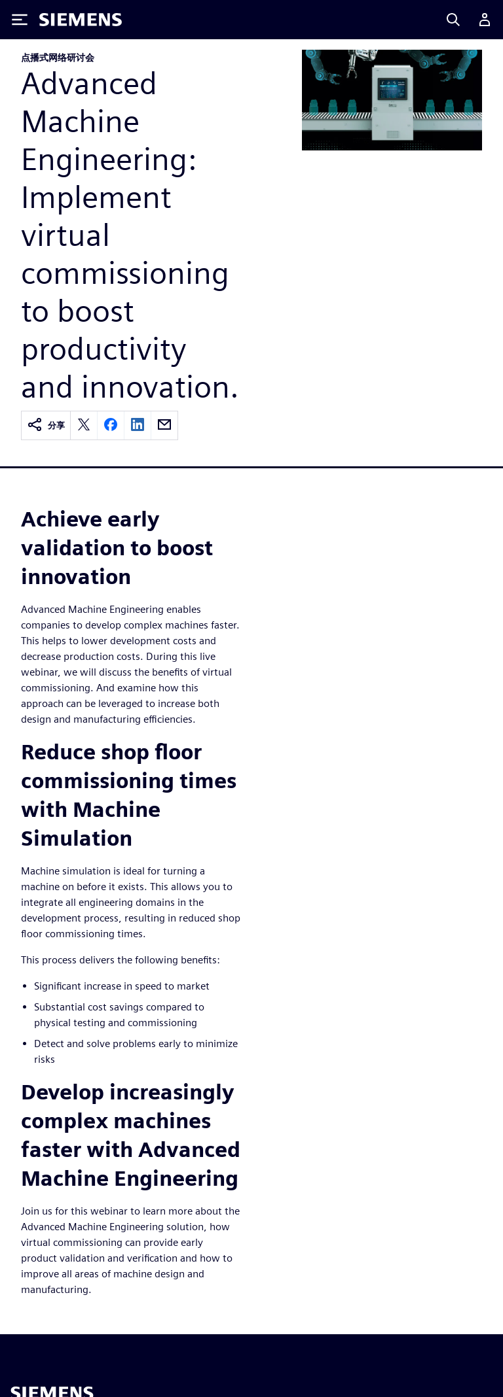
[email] (164, 425)
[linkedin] (137, 425)
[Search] (453, 20)
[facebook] (111, 425)
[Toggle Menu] (19, 19)
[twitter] (84, 425)
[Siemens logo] (80, 19)
